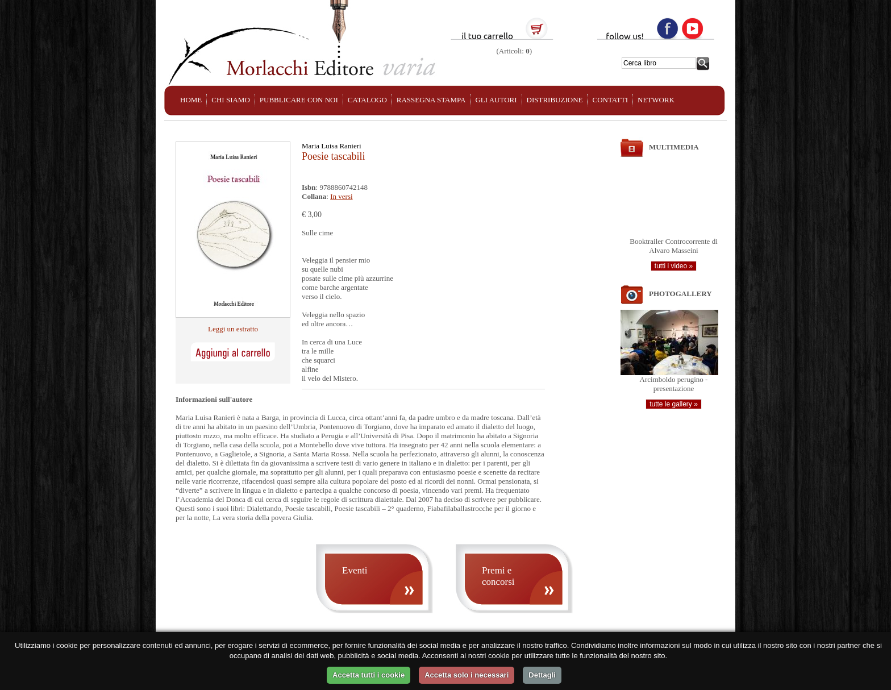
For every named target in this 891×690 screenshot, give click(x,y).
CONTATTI (610, 99)
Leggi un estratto (233, 329)
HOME (191, 99)
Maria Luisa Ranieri (331, 146)
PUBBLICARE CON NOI (299, 99)
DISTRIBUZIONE (555, 99)
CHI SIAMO (230, 99)
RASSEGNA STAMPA (431, 99)
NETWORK (656, 99)
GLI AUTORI (496, 99)
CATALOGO (367, 99)
